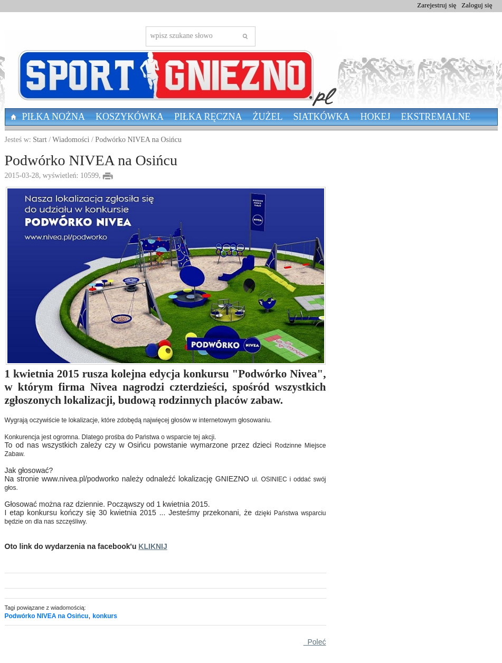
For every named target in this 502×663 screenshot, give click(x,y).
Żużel (268, 116)
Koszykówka (130, 116)
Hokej (376, 116)
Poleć (315, 642)
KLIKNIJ (152, 546)
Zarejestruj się (436, 5)
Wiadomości (70, 140)
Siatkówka (321, 116)
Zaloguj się (476, 5)
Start (39, 140)
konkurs (104, 616)
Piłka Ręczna (208, 116)
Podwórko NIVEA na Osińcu (138, 140)
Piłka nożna (54, 116)
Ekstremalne (436, 116)
